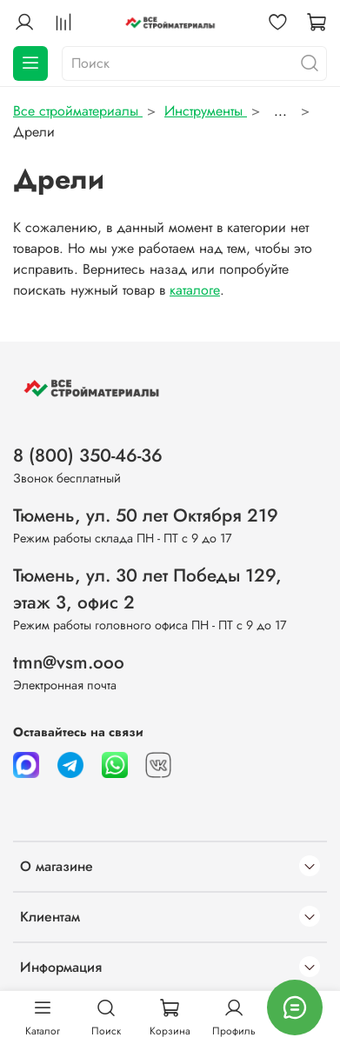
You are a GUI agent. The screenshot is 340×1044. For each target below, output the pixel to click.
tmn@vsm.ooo (68, 662)
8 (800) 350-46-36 (88, 455)
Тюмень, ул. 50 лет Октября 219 (145, 515)
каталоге (195, 290)
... (280, 111)
